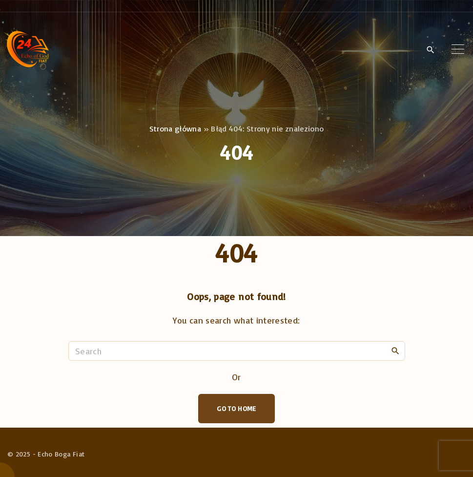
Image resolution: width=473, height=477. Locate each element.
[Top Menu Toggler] (458, 49)
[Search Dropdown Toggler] (430, 50)
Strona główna (175, 128)
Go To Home (236, 408)
